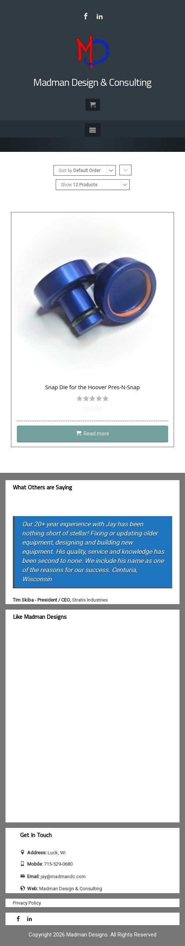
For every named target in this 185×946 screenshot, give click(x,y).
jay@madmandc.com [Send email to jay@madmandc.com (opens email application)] (63, 876)
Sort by (79, 170)
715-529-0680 (58, 864)
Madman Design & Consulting (92, 82)
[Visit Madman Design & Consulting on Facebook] (86, 16)
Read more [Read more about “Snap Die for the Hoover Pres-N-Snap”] (96, 434)
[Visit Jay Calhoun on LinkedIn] (100, 16)
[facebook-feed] (75, 725)
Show (79, 184)
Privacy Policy (27, 903)
